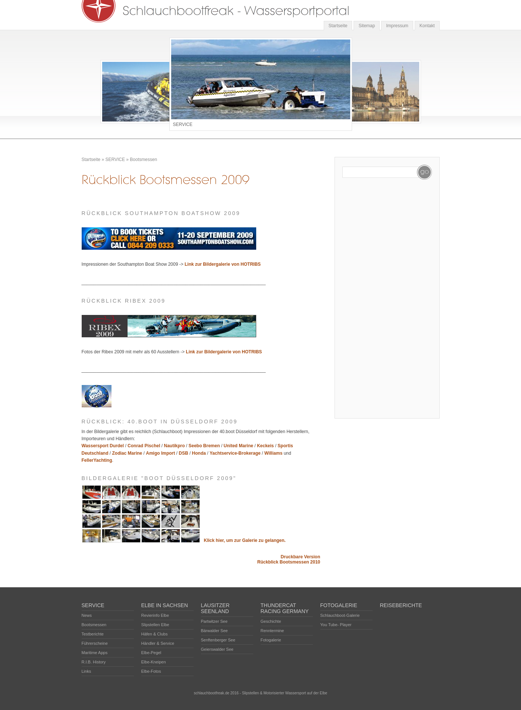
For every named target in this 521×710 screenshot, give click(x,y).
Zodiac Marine (127, 453)
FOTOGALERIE (338, 605)
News (87, 615)
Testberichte (93, 634)
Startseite (338, 25)
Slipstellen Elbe (155, 624)
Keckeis (265, 445)
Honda (199, 453)
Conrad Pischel (144, 445)
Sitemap (366, 25)
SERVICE (115, 159)
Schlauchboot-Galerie (340, 615)
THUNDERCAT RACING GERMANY (285, 608)
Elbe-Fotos (151, 671)
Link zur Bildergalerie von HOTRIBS (223, 264)
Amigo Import (160, 453)
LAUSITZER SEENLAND (215, 608)
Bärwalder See (214, 630)
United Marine (238, 445)
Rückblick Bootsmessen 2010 (288, 562)
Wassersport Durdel (103, 445)
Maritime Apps (95, 652)
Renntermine (272, 630)
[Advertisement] (372, 299)
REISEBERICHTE (401, 605)
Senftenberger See (218, 640)
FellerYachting (97, 460)
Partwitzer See (214, 621)
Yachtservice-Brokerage (235, 453)
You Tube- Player (336, 624)
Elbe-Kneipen (153, 662)
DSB (183, 453)
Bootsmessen (143, 159)
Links (86, 671)
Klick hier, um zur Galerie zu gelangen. (245, 540)
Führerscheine (95, 643)
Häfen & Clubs (154, 634)
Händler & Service (158, 643)
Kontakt (427, 25)
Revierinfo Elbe (155, 615)
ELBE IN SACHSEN (164, 605)
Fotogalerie (271, 640)
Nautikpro (174, 445)
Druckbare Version (300, 556)
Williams (273, 453)
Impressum (397, 25)
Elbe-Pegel (151, 652)
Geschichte (271, 621)
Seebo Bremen (204, 445)
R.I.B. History (94, 662)
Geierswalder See (217, 649)
